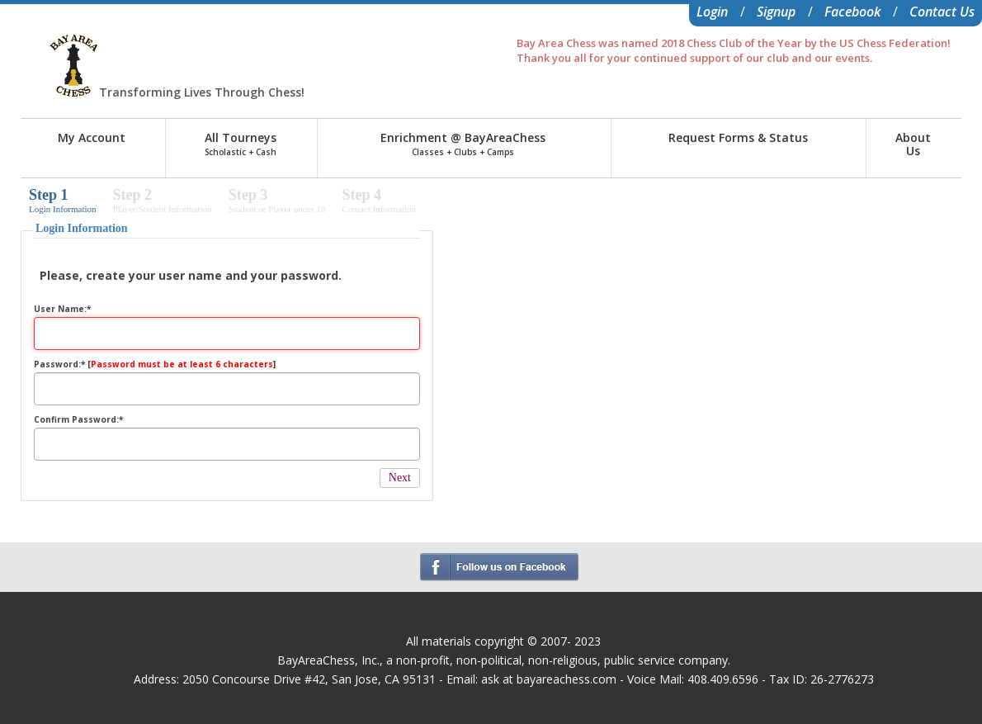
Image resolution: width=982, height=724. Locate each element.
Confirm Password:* (78, 419)
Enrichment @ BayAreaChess (462, 144)
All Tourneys (240, 144)
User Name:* (62, 309)
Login (712, 11)
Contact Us (942, 11)
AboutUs (913, 144)
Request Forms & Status (738, 137)
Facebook (852, 11)
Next (400, 477)
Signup (776, 11)
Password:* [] (155, 364)
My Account (91, 137)
